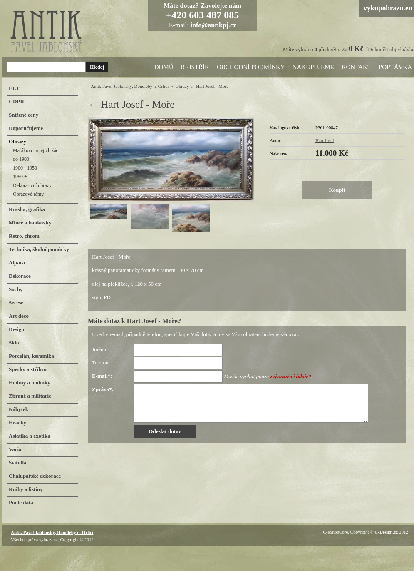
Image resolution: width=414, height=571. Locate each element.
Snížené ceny (23, 115)
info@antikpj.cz (213, 25)
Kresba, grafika (27, 209)
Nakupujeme (313, 67)
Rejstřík (195, 67)
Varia (15, 449)
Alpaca (17, 262)
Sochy (15, 289)
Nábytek (18, 409)
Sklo (14, 342)
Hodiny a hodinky (29, 382)
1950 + (20, 177)
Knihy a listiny (26, 489)
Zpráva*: (103, 389)
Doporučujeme (26, 128)
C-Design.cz (386, 531)
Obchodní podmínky (251, 67)
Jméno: (100, 349)
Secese (16, 302)
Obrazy (182, 86)
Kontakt (356, 67)
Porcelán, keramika (31, 356)
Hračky (17, 422)
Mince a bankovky (30, 222)
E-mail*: (102, 376)
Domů (164, 67)
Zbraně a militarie (30, 396)
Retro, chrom (24, 236)
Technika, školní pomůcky (39, 249)
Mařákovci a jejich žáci (36, 150)
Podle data (21, 502)
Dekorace (20, 276)
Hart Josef (324, 140)
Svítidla (18, 462)
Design (17, 329)
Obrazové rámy (28, 194)
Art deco (19, 316)
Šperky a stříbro (28, 369)
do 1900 (21, 159)
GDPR (16, 101)
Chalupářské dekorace (35, 476)
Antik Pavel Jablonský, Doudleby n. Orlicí (130, 86)
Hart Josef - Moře (212, 86)
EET (14, 88)
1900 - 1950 (25, 168)
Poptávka (395, 67)
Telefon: (101, 362)
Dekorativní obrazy (32, 185)
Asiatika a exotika (29, 436)
